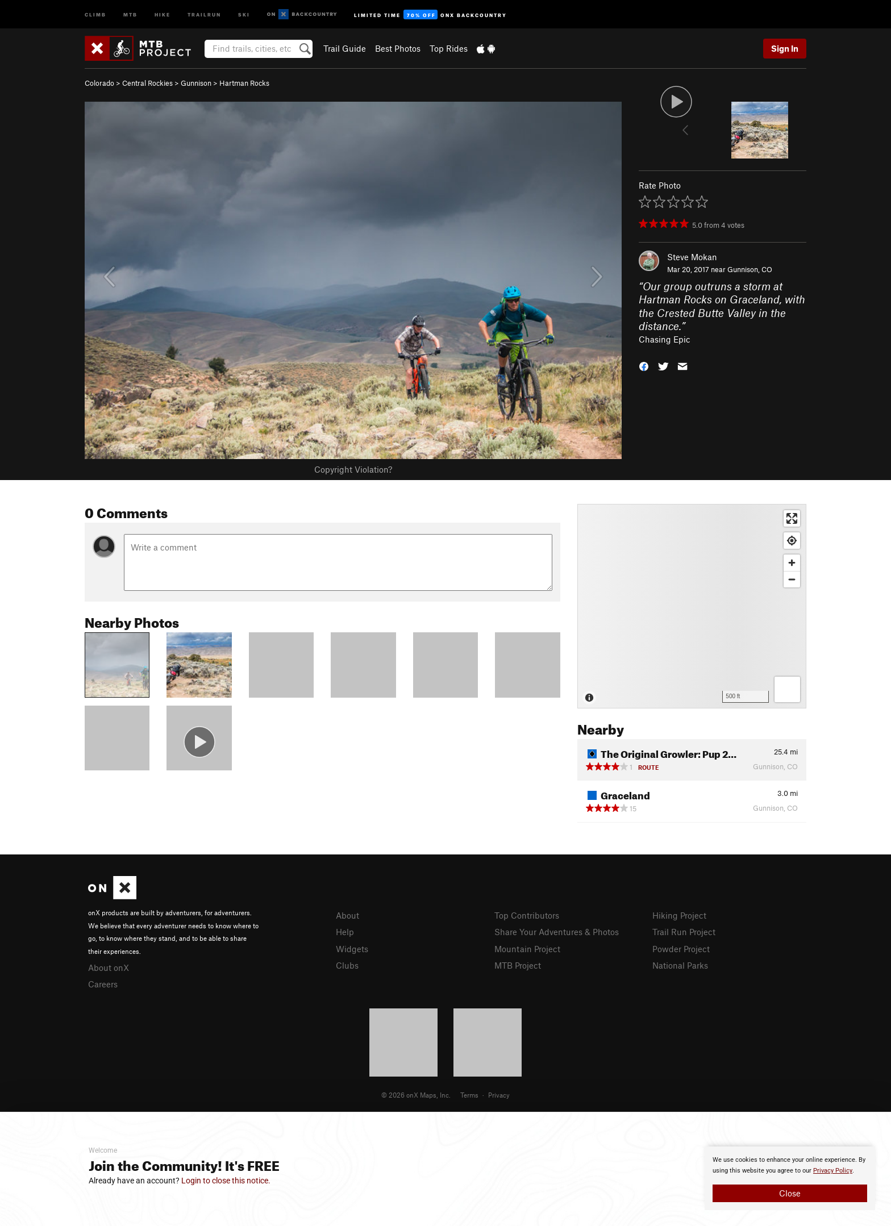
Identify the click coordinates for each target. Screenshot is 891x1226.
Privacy (499, 1095)
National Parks (680, 965)
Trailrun (204, 14)
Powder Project (681, 949)
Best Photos (397, 48)
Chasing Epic (664, 339)
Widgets (352, 949)
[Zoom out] (792, 579)
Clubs (347, 965)
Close (790, 1193)
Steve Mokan (692, 257)
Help (345, 932)
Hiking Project (679, 915)
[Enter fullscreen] (792, 518)
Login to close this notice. (225, 1180)
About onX (108, 967)
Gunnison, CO (749, 269)
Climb (95, 14)
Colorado (99, 82)
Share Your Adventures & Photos (556, 932)
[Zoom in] (792, 562)
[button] (644, 365)
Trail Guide (344, 48)
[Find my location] (792, 540)
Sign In (784, 48)
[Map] (692, 606)
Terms (469, 1095)
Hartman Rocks (244, 82)
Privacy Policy (832, 1170)
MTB (130, 14)
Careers (103, 984)
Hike (162, 14)
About (347, 915)
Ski (244, 14)
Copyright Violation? (353, 469)
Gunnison (196, 82)
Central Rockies (147, 82)
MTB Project (517, 965)
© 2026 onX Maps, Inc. (416, 1095)
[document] (790, 1178)
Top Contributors (526, 915)
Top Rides (449, 48)
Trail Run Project (683, 932)
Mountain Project (527, 949)
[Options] (787, 689)
